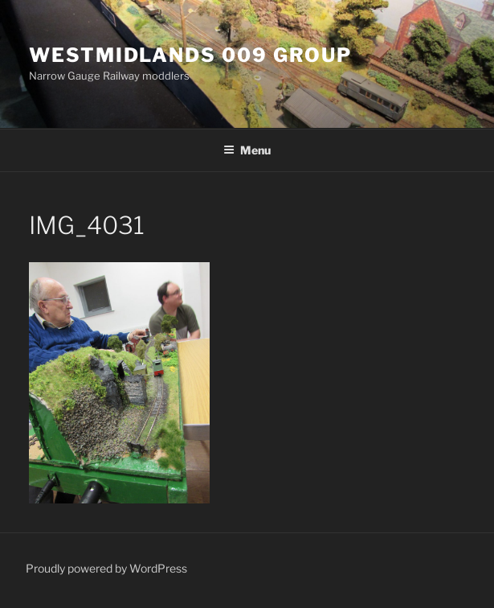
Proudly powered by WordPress (106, 568)
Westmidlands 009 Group (190, 55)
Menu (247, 150)
